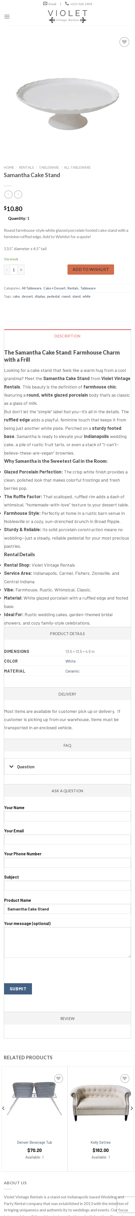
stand (76, 296)
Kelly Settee (101, 1142)
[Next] (131, 1118)
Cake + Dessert (54, 288)
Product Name (67, 908)
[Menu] (7, 16)
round (66, 296)
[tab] (67, 478)
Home (9, 167)
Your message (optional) (67, 941)
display (40, 296)
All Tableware (77, 167)
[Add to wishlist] (58, 1078)
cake (16, 296)
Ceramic (72, 670)
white (87, 296)
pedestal (53, 296)
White (70, 661)
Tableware (49, 167)
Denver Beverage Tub (34, 1142)
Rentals (26, 167)
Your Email (67, 838)
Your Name (67, 815)
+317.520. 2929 (81, 4)
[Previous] (3, 1118)
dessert (27, 296)
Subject (67, 884)
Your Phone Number (67, 861)
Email (52, 4)
